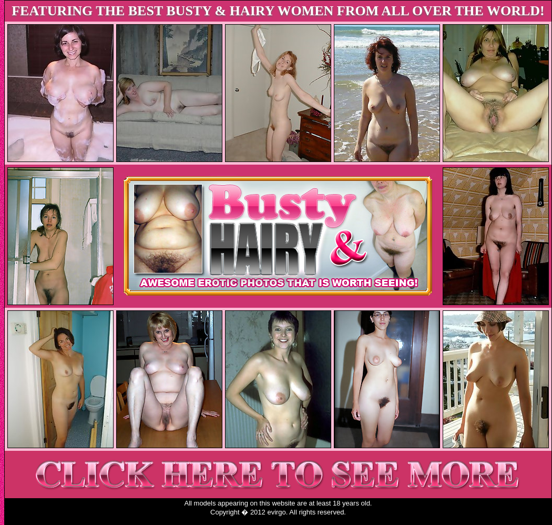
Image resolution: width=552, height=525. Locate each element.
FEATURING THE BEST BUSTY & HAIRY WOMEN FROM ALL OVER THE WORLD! (278, 10)
